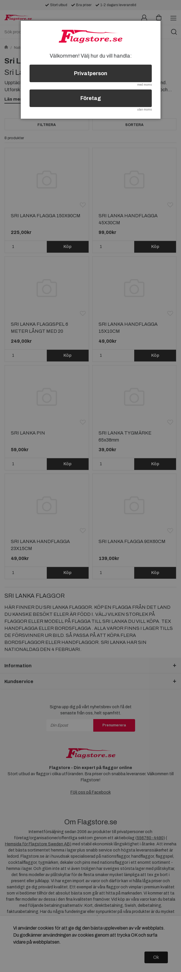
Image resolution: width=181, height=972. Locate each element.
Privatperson (90, 73)
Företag (90, 98)
